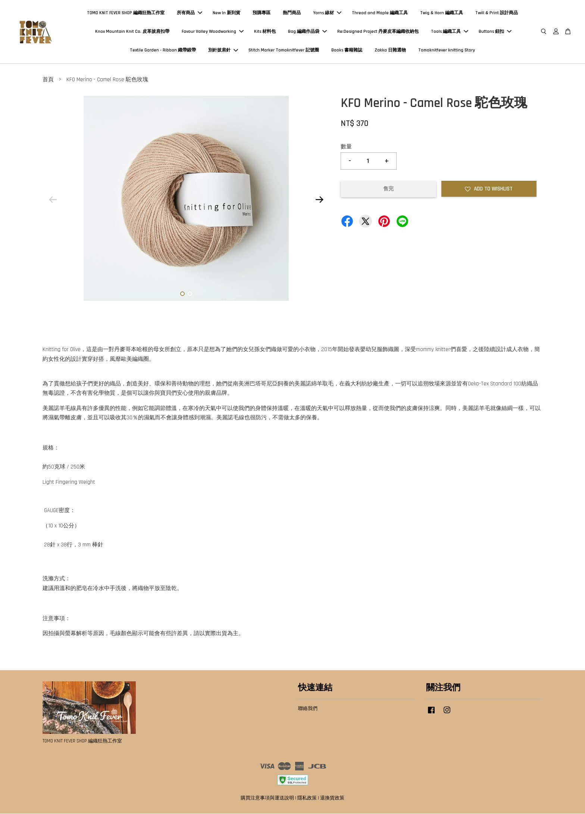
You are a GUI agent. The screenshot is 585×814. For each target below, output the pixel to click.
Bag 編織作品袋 (307, 31)
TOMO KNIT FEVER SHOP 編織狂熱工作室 (126, 13)
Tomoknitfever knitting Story (446, 50)
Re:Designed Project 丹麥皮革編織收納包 (378, 31)
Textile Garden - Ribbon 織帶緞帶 (163, 50)
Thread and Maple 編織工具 (380, 13)
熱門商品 (292, 13)
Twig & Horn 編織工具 (441, 13)
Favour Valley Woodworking (213, 31)
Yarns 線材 (327, 13)
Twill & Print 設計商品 (496, 13)
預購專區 (261, 13)
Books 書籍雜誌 (346, 50)
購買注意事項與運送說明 (267, 798)
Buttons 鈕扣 (495, 31)
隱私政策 (307, 798)
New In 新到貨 (226, 13)
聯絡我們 (307, 709)
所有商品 (189, 13)
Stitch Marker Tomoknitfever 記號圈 (283, 50)
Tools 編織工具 (449, 31)
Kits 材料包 (265, 31)
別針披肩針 (223, 50)
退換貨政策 (332, 798)
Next (319, 200)
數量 (346, 147)
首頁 (48, 79)
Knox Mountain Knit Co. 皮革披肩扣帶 (132, 31)
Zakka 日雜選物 (390, 50)
